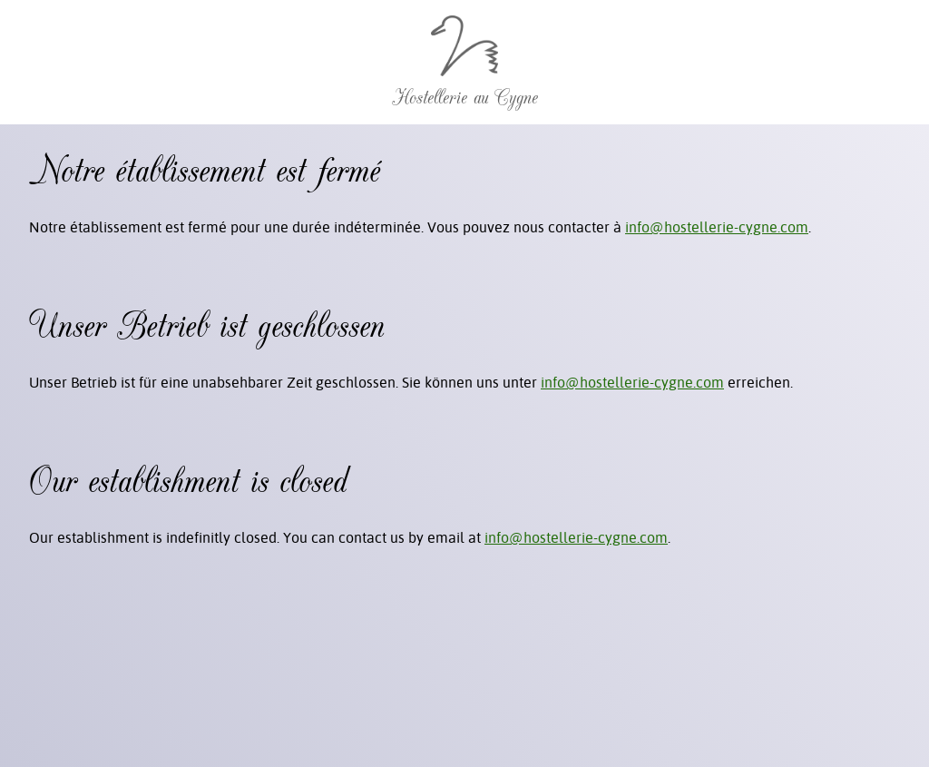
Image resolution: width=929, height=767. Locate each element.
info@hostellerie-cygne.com (716, 227)
